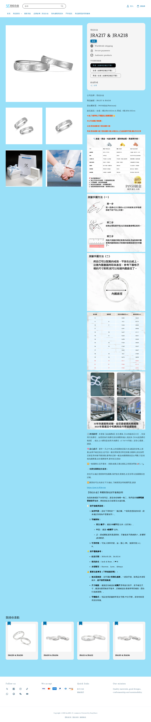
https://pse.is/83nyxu (96, 487)
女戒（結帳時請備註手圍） (103, 71)
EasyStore (93, 713)
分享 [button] (93, 85)
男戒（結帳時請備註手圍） (103, 65)
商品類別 (16, 14)
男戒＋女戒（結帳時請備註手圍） (105, 76)
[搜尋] (62, 6)
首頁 (8, 14)
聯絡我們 (80, 692)
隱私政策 (68, 717)
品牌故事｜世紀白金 (41, 14)
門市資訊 (69, 14)
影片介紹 (80, 689)
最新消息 (27, 14)
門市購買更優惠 (95, 61)
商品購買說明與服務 (82, 14)
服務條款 (83, 717)
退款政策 (75, 717)
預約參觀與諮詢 (57, 14)
